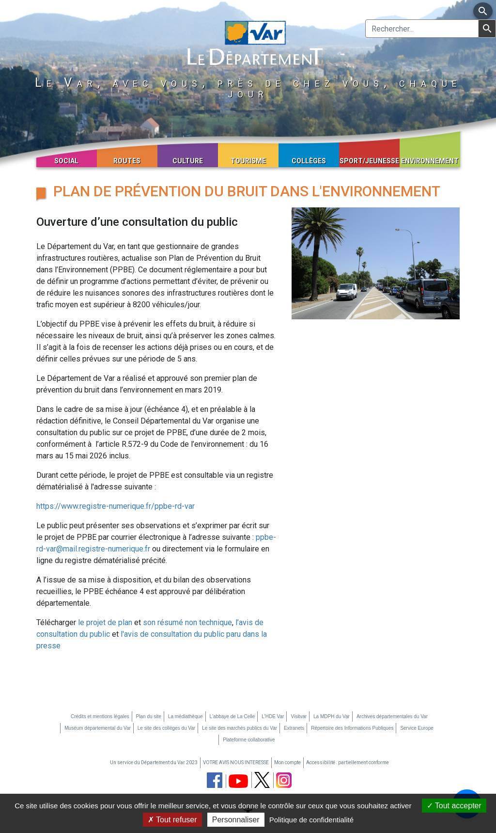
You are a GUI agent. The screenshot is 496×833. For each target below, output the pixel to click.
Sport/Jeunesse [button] (369, 161)
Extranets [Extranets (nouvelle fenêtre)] (294, 728)
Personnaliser (236, 820)
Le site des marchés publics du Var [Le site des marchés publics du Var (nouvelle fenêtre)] (239, 728)
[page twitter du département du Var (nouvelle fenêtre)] (262, 780)
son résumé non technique (187, 622)
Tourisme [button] (248, 161)
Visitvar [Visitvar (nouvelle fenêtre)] (299, 716)
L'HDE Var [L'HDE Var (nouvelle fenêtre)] (273, 716)
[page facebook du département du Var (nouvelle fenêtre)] (214, 780)
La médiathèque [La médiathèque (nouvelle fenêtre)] (185, 716)
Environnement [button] (430, 161)
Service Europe (416, 728)
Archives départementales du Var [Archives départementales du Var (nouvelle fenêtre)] (392, 716)
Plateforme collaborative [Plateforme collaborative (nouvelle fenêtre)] (249, 739)
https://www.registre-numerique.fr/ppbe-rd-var (115, 506)
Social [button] (66, 161)
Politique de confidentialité (311, 820)
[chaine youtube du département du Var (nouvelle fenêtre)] (238, 781)
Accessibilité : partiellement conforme (347, 762)
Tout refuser (172, 820)
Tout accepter (454, 806)
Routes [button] (126, 161)
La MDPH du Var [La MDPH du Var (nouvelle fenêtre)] (331, 716)
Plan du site (148, 716)
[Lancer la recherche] (487, 28)
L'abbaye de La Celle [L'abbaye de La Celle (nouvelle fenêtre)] (232, 716)
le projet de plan (105, 622)
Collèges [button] (309, 161)
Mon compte (287, 762)
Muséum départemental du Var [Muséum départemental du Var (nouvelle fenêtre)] (97, 728)
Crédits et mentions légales (100, 716)
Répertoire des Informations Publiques (352, 728)
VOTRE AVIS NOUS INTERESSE (236, 762)
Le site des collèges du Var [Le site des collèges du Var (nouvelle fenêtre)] (166, 728)
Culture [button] (187, 161)
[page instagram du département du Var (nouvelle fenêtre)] (284, 780)
